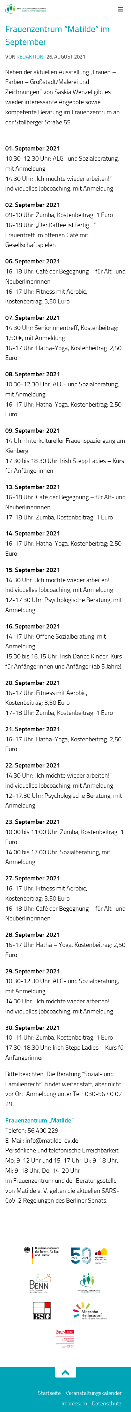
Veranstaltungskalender (94, 1393)
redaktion (29, 57)
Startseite (49, 1393)
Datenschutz (107, 1403)
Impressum (74, 1403)
